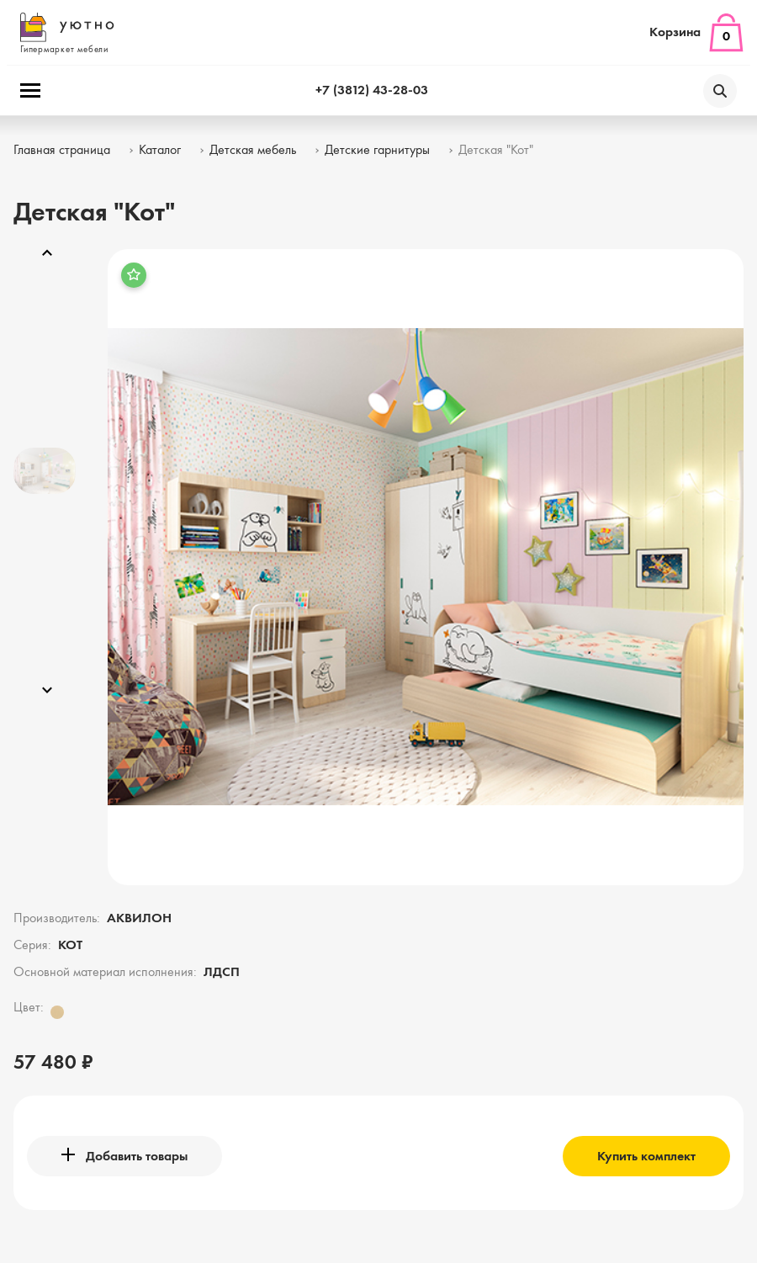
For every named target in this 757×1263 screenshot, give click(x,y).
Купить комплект (646, 1157)
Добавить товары (124, 1156)
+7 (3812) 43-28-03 (371, 91)
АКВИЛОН (139, 919)
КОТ (70, 946)
